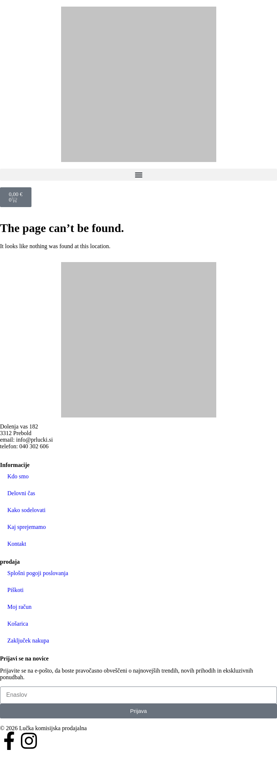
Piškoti (15, 590)
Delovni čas (21, 493)
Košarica (17, 624)
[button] (138, 175)
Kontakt (16, 544)
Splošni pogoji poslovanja (37, 573)
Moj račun (19, 607)
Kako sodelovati (26, 510)
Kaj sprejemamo (26, 527)
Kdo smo (18, 476)
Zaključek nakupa (28, 640)
